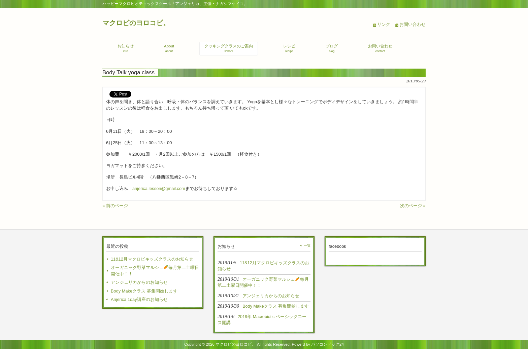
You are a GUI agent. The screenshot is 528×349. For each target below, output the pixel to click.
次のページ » (413, 205)
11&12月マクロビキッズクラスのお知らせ (152, 259)
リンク (383, 24)
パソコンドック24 (327, 344)
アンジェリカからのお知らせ (139, 282)
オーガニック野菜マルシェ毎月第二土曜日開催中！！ (155, 270)
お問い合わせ (412, 24)
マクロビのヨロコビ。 (136, 23)
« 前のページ (115, 205)
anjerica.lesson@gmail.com (158, 188)
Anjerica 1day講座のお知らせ (139, 299)
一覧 (307, 245)
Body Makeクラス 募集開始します (144, 291)
